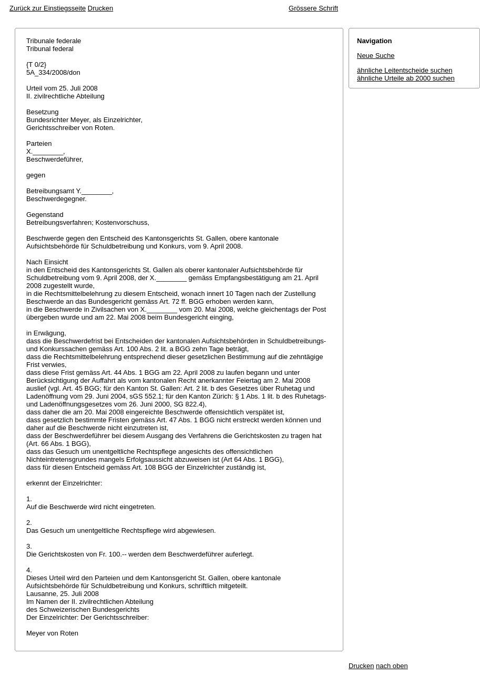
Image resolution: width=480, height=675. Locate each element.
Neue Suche (376, 55)
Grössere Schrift (313, 8)
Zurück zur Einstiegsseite (47, 8)
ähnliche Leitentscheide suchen (404, 70)
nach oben (392, 666)
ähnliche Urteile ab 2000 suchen (406, 78)
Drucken (100, 8)
